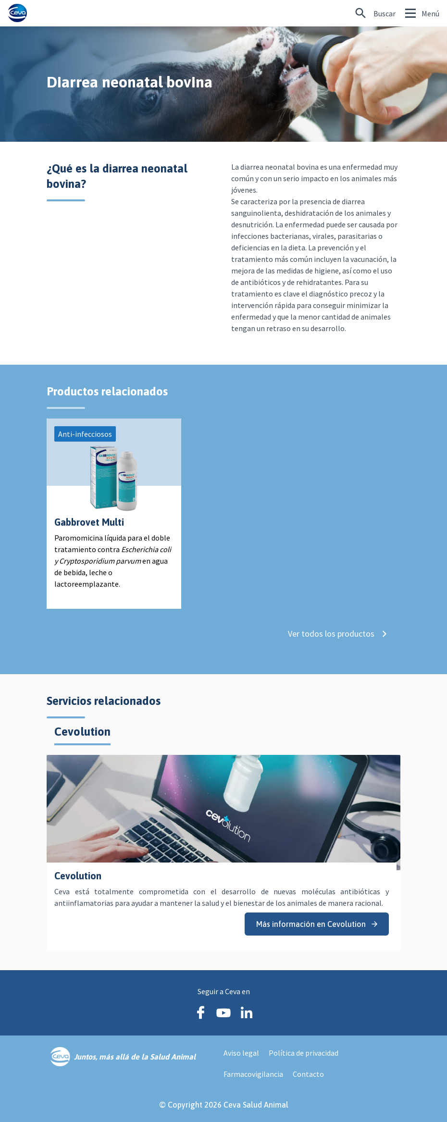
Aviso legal (241, 1053)
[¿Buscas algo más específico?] (375, 13)
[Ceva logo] (17, 13)
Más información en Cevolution (316, 951)
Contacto (308, 1074)
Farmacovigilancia (253, 1074)
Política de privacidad (303, 1053)
